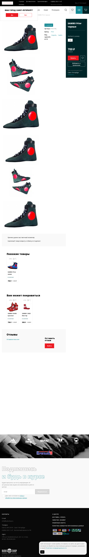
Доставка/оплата (30, 1)
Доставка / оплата (42, 527)
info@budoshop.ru (7, 531)
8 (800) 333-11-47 (56, 1)
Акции (46, 10)
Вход (76, 3)
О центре (21, 1)
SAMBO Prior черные (44, 15)
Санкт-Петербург (7, 3)
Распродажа (55, 10)
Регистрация (82, 3)
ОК (42, 552)
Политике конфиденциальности (56, 548)
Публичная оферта (42, 533)
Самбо (60, 35)
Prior (52, 32)
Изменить (71, 74)
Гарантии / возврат (42, 530)
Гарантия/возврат (42, 1)
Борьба (53, 35)
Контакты (21, 4)
